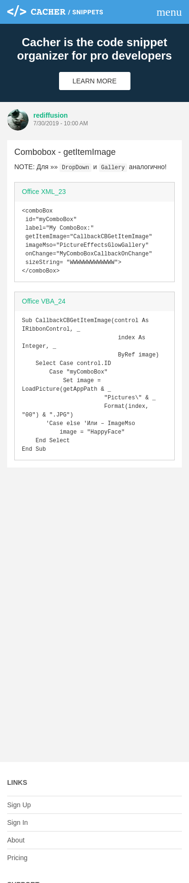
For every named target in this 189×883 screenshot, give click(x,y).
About (16, 840)
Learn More (94, 81)
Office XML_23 (44, 191)
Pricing (17, 858)
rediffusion (50, 115)
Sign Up (19, 805)
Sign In (17, 822)
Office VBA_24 (44, 309)
